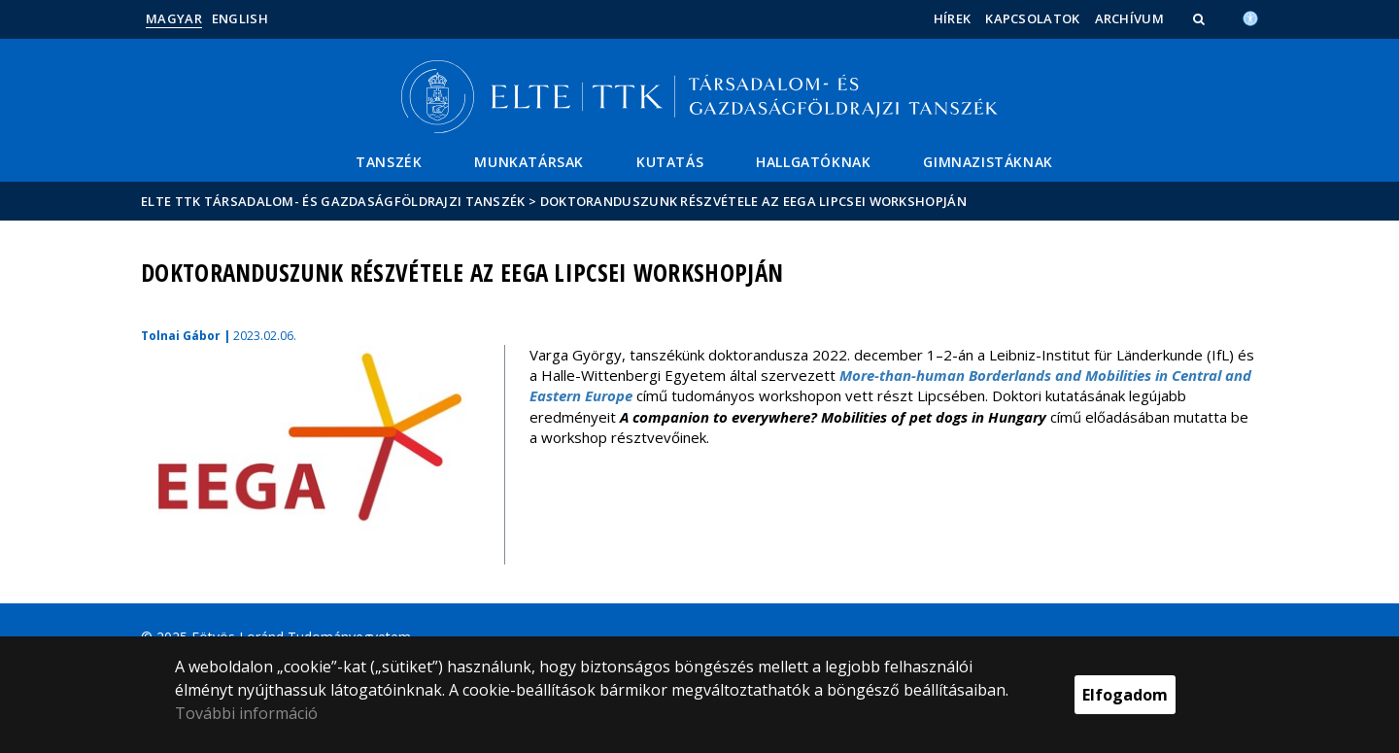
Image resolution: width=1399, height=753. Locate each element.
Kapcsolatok (1032, 18)
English (240, 18)
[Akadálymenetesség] (1250, 16)
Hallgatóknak (813, 162)
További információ (246, 713)
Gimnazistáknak (987, 162)
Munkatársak (529, 162)
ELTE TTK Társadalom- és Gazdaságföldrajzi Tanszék (333, 201)
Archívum (1129, 18)
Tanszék (389, 162)
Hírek (953, 18)
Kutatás (669, 162)
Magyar (174, 18)
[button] (1201, 18)
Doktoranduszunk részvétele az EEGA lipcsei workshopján (753, 201)
